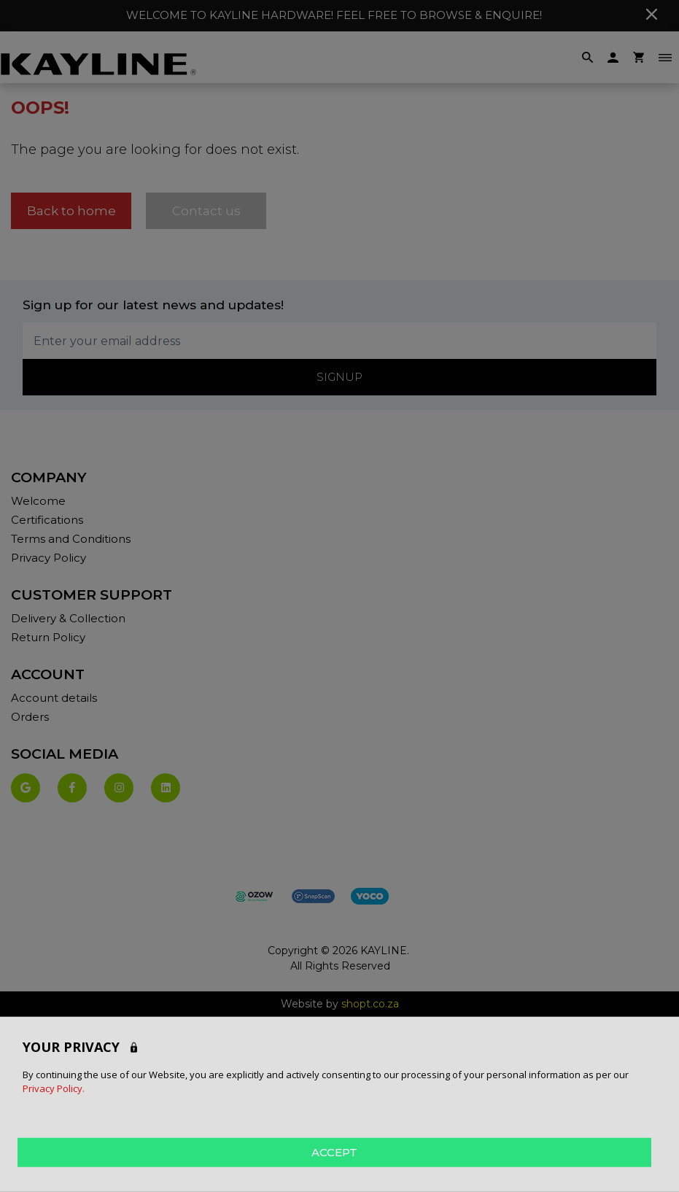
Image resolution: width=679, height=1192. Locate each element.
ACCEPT (334, 1151)
